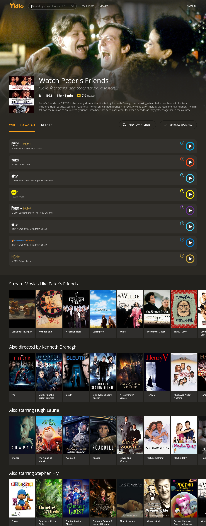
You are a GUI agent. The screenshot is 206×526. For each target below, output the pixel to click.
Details (46, 125)
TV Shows (88, 6)
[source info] (181, 143)
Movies (104, 6)
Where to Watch (22, 125)
